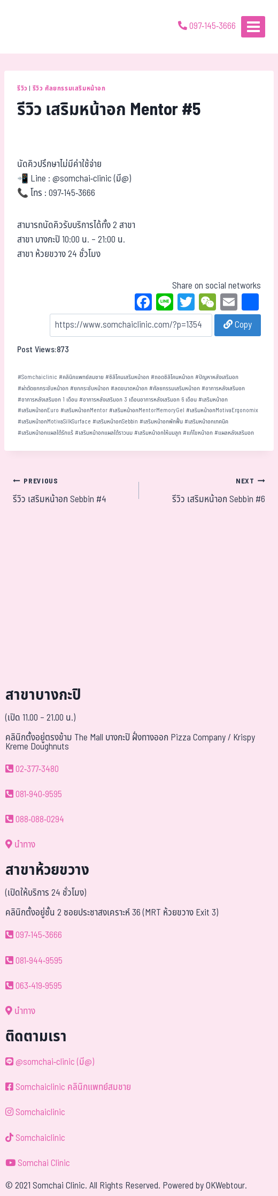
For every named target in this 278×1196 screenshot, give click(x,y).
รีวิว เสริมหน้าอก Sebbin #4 (71, 490)
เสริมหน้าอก (213, 399)
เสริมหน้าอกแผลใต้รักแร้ (45, 432)
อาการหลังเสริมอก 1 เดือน (48, 399)
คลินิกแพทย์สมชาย (81, 377)
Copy (237, 325)
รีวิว (22, 88)
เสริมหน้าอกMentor (83, 410)
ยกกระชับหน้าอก (89, 388)
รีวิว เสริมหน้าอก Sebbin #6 (206, 490)
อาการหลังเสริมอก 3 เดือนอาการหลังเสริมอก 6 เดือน (138, 399)
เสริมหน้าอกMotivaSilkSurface (54, 421)
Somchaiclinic (37, 377)
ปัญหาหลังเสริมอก (216, 377)
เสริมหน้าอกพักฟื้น (161, 421)
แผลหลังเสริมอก (234, 432)
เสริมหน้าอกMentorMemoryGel (146, 410)
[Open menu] (253, 26)
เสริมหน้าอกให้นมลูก (157, 432)
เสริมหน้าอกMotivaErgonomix (222, 410)
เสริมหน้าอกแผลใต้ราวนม (104, 432)
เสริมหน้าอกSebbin (115, 421)
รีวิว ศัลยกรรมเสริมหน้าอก (69, 88)
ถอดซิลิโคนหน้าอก (172, 377)
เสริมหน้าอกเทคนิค (206, 421)
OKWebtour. (226, 1186)
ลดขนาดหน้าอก (129, 388)
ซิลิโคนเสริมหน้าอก (127, 377)
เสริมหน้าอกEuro (38, 410)
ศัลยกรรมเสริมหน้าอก (174, 388)
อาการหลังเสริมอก (223, 388)
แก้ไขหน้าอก (198, 432)
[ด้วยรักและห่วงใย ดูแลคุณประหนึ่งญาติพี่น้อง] (39, 26)
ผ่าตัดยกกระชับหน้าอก (43, 388)
